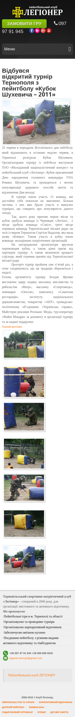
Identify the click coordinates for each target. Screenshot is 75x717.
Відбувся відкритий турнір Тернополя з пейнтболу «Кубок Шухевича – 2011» (29, 82)
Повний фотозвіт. (12, 326)
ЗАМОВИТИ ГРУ (24, 23)
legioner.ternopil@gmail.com (25, 658)
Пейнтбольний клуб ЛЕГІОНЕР (31, 675)
